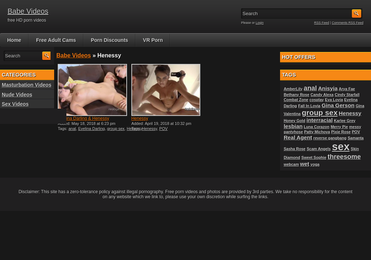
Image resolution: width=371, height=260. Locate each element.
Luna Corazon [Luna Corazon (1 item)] (316, 127)
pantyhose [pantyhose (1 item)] (293, 132)
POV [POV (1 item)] (356, 132)
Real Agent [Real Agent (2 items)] (298, 137)
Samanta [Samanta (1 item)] (355, 138)
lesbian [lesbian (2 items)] (293, 126)
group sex (116, 128)
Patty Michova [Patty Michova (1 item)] (317, 132)
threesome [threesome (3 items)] (344, 156)
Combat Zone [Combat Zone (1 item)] (296, 100)
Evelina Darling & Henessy (83, 118)
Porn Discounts (109, 40)
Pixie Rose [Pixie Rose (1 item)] (341, 132)
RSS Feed (321, 23)
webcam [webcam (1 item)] (291, 164)
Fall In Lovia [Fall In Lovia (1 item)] (309, 106)
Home (14, 40)
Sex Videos (15, 104)
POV (163, 128)
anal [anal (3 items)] (310, 88)
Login (260, 23)
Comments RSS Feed (347, 23)
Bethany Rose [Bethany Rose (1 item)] (296, 94)
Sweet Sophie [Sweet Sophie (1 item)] (313, 157)
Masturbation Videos (26, 85)
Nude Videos (17, 95)
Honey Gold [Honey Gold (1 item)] (294, 120)
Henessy (139, 118)
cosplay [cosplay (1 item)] (317, 100)
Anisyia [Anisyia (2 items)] (327, 88)
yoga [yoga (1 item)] (314, 164)
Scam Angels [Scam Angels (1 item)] (319, 149)
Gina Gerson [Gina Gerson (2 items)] (338, 105)
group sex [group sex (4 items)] (319, 112)
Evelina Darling (91, 128)
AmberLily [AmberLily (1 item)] (293, 89)
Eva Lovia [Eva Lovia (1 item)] (334, 100)
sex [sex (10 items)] (341, 146)
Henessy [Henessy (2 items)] (350, 113)
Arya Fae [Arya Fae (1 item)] (347, 89)
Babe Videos (28, 11)
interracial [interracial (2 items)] (319, 120)
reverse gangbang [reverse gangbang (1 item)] (329, 138)
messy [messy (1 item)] (355, 127)
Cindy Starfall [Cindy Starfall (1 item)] (347, 94)
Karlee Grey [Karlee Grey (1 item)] (344, 120)
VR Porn (153, 40)
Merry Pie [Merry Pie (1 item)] (339, 127)
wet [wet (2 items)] (304, 164)
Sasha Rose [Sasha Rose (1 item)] (294, 149)
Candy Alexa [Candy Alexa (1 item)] (322, 94)
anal (72, 128)
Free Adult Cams (56, 40)
